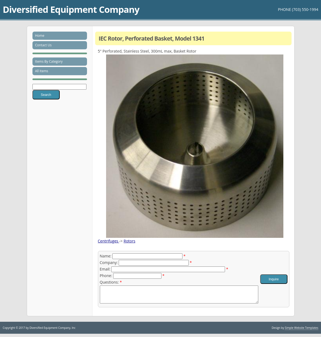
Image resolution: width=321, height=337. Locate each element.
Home (39, 35)
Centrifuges (108, 241)
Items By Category (49, 61)
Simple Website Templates (301, 331)
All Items (41, 71)
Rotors (129, 241)
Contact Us (43, 45)
